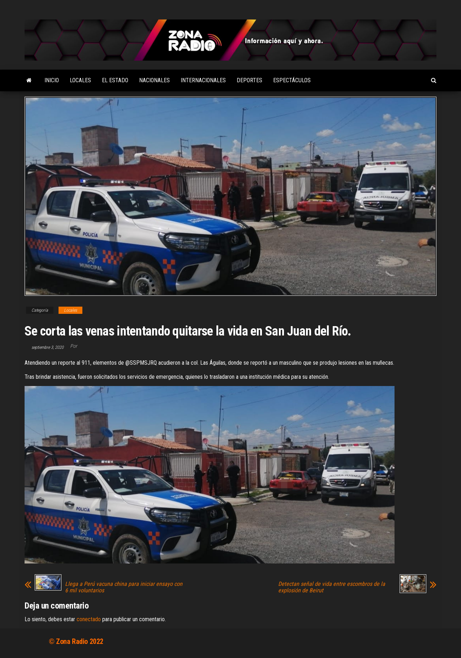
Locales (80, 80)
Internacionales (203, 80)
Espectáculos (292, 80)
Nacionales (154, 80)
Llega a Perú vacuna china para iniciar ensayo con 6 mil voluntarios (123, 587)
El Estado (115, 80)
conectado (89, 619)
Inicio (51, 80)
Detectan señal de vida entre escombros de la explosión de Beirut (331, 587)
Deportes (249, 80)
